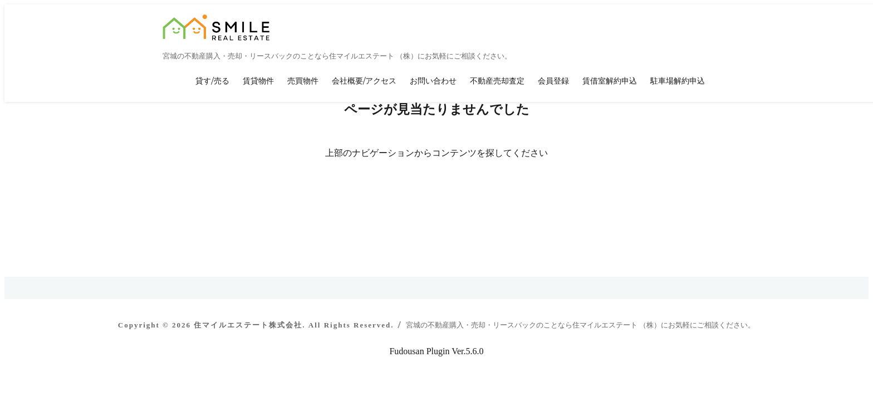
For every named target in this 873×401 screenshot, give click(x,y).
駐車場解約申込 (677, 81)
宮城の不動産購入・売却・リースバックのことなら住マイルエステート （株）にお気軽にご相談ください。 (580, 325)
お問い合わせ (433, 81)
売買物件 (302, 81)
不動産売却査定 (497, 81)
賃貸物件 (258, 81)
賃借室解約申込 (609, 81)
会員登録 (553, 81)
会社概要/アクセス (364, 81)
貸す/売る (212, 81)
